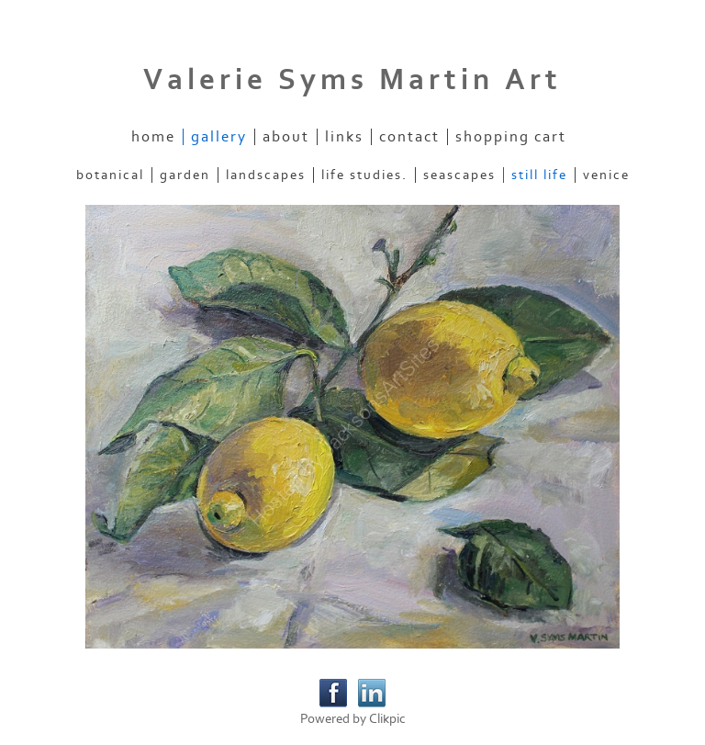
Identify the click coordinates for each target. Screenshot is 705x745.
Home (153, 137)
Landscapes (266, 175)
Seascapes (459, 175)
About (286, 137)
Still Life (539, 175)
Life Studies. (364, 175)
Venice (606, 175)
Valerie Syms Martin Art (352, 79)
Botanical (110, 175)
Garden (185, 175)
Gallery (219, 137)
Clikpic (387, 719)
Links (344, 137)
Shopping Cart (510, 137)
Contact (409, 137)
